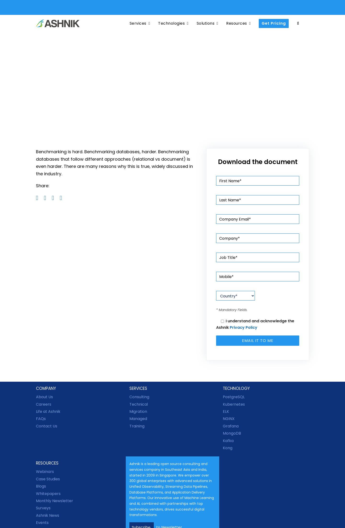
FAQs (41, 418)
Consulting (139, 397)
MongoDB (232, 433)
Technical (138, 404)
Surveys (43, 508)
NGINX (229, 418)
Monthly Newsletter (54, 501)
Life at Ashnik (48, 411)
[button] (298, 23)
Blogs (41, 486)
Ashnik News (47, 515)
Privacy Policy (243, 327)
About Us (44, 397)
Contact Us (46, 426)
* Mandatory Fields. (231, 309)
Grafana (231, 426)
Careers (43, 404)
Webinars (45, 471)
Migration (138, 411)
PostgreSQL (234, 397)
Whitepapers (48, 493)
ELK (226, 411)
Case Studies (48, 479)
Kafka (228, 440)
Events (42, 522)
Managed (138, 418)
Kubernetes (234, 404)
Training (136, 426)
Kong (227, 448)
